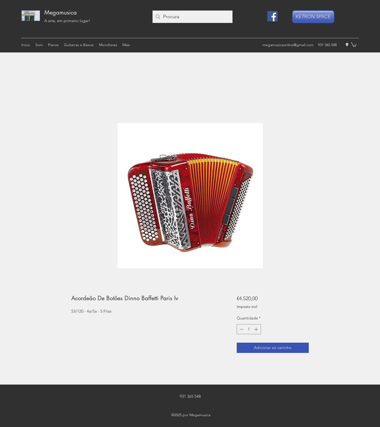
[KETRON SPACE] (313, 16)
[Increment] (256, 329)
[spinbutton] (248, 329)
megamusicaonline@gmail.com (288, 44)
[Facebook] (272, 16)
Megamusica (60, 12)
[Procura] (192, 17)
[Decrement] (241, 329)
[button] (354, 44)
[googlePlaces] (347, 44)
